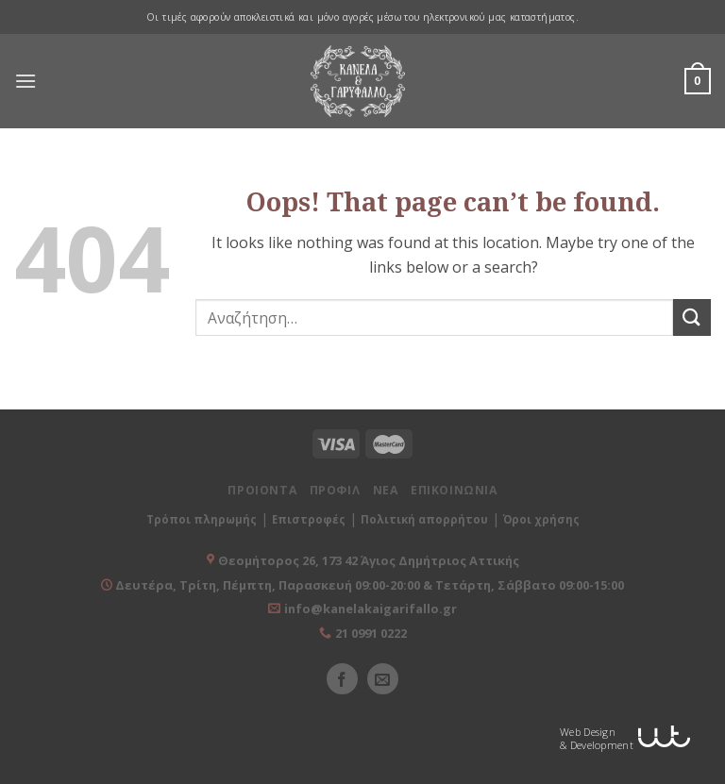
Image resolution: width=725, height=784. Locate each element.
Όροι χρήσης (541, 519)
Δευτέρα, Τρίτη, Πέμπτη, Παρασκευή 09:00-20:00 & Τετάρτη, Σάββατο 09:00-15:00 (368, 584)
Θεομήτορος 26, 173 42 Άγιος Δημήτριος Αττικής (368, 560)
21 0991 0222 (371, 633)
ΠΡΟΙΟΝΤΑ (262, 490)
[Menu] (25, 81)
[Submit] (692, 317)
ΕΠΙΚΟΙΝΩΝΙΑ (454, 490)
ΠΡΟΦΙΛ (335, 490)
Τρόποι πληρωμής (201, 519)
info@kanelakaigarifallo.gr (370, 608)
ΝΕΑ (385, 490)
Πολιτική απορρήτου (424, 519)
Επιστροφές (309, 519)
